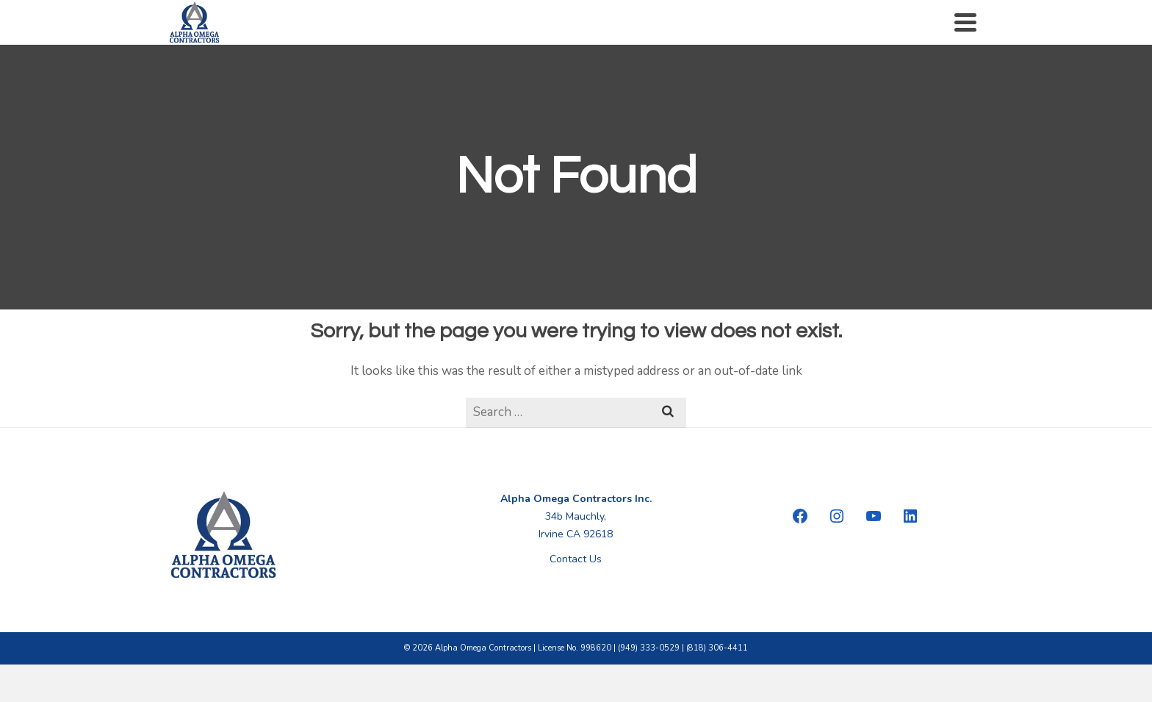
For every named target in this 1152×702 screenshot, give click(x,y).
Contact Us (576, 559)
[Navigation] (965, 22)
